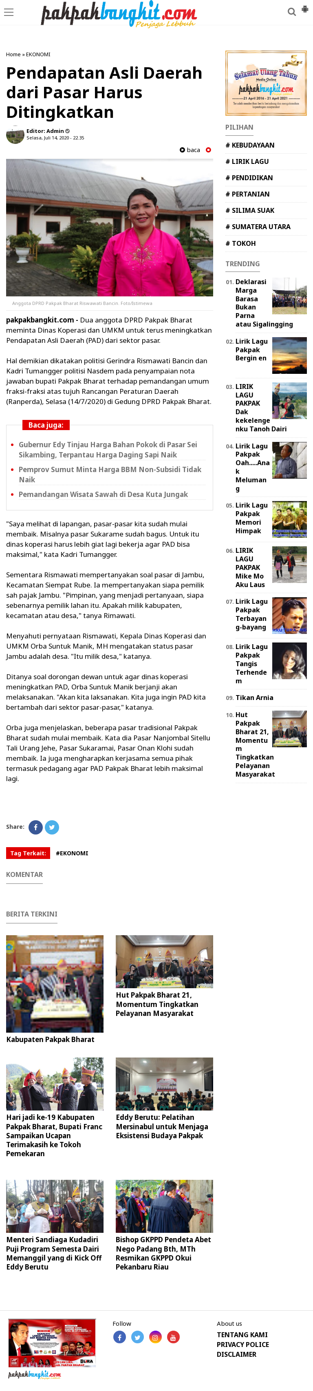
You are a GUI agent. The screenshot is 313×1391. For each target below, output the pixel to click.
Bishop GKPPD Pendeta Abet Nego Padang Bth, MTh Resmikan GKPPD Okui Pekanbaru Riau (163, 1253)
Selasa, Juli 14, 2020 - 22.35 (55, 138)
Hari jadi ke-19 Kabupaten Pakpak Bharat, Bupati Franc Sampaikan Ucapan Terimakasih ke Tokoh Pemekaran (54, 1135)
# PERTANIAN (247, 194)
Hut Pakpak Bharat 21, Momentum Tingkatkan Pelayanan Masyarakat (157, 1004)
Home (13, 54)
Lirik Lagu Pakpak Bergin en (252, 350)
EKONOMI (38, 54)
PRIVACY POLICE (243, 1344)
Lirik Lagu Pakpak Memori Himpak (252, 518)
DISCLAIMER (236, 1354)
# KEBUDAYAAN (250, 145)
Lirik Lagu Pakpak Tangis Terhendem (252, 663)
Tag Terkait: (28, 853)
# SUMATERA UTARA (258, 226)
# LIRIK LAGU (247, 161)
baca (190, 149)
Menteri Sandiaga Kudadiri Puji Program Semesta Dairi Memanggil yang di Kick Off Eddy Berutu (53, 1253)
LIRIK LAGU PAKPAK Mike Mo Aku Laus (250, 567)
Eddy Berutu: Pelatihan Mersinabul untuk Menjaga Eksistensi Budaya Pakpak (162, 1126)
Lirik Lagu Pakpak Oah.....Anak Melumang (253, 467)
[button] (305, 6)
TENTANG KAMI (242, 1335)
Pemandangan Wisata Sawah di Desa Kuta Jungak (103, 494)
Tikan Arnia (254, 697)
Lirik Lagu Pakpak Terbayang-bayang (252, 614)
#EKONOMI (72, 853)
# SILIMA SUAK (249, 210)
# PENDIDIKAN (249, 177)
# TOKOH (240, 243)
